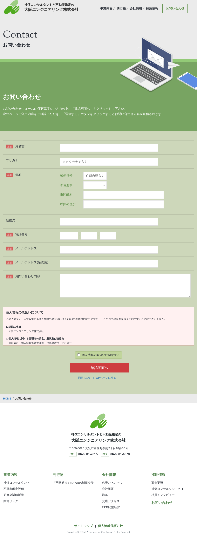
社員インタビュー (163, 494)
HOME (7, 398)
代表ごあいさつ (112, 482)
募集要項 (157, 482)
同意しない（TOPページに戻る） (98, 377)
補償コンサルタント (16, 482)
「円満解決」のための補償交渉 (73, 482)
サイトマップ (83, 526)
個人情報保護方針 (110, 526)
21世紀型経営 (111, 507)
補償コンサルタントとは (167, 488)
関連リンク (10, 501)
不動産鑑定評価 (13, 488)
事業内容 (106, 11)
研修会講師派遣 (13, 494)
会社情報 (136, 11)
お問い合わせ (175, 11)
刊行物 (121, 11)
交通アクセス (110, 501)
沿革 (105, 494)
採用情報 (152, 11)
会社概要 (108, 488)
